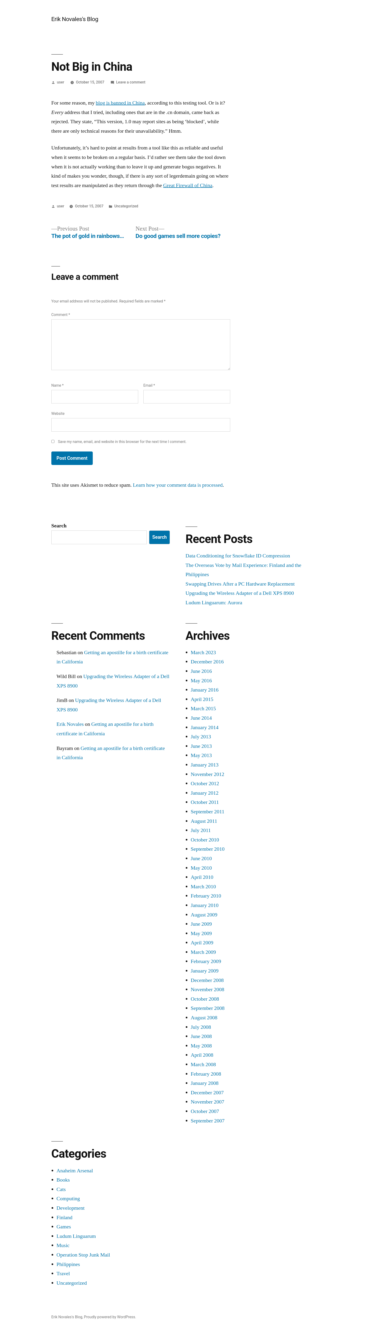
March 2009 (203, 952)
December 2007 (207, 1092)
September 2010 (208, 849)
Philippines (68, 1264)
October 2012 (205, 783)
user (60, 82)
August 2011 (204, 821)
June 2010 (201, 858)
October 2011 (205, 802)
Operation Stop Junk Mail (83, 1255)
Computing (68, 1198)
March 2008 (203, 1064)
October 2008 (205, 999)
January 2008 (204, 1083)
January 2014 (204, 727)
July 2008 (201, 1027)
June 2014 (201, 718)
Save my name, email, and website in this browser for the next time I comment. (122, 441)
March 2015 (203, 708)
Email (149, 385)
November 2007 (207, 1102)
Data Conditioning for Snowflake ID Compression (238, 555)
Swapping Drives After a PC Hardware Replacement (240, 584)
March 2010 (203, 886)
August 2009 (204, 914)
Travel (63, 1273)
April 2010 (202, 877)
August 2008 (204, 1017)
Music (63, 1245)
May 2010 (201, 868)
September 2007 (208, 1120)
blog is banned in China (120, 103)
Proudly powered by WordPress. (110, 1317)
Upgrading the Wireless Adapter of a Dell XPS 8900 (240, 593)
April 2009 (202, 942)
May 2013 (201, 755)
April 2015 (202, 699)
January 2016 (204, 690)
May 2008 (201, 1046)
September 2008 (208, 1008)
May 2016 (201, 680)
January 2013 (204, 765)
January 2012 (204, 793)
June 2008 (201, 1036)
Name (57, 385)
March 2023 (203, 652)
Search (58, 525)
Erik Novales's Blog (74, 19)
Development (71, 1208)
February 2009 (206, 961)
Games (64, 1226)
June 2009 (201, 924)
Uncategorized (126, 206)
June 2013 (201, 746)
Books (63, 1180)
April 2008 (202, 1055)
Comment (60, 314)
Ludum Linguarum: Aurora (214, 602)
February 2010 (206, 896)
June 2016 (201, 671)
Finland (64, 1217)
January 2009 (204, 971)
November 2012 (207, 774)
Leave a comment (131, 82)
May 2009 (201, 933)
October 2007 (205, 1111)
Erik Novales (70, 724)
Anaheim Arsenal (75, 1170)
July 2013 (201, 736)
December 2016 (207, 661)
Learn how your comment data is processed (178, 485)
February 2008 (206, 1074)
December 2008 (207, 980)
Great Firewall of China (187, 185)
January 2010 (204, 905)
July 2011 (201, 830)
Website (58, 413)
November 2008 (207, 989)
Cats (61, 1189)
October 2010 (205, 840)
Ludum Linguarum (76, 1236)
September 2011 (207, 811)
